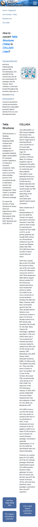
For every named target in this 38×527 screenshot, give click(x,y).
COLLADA (6, 23)
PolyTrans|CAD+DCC (9, 61)
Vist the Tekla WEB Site (9, 502)
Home (4, 10)
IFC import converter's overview (9, 516)
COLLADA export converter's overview (27, 509)
